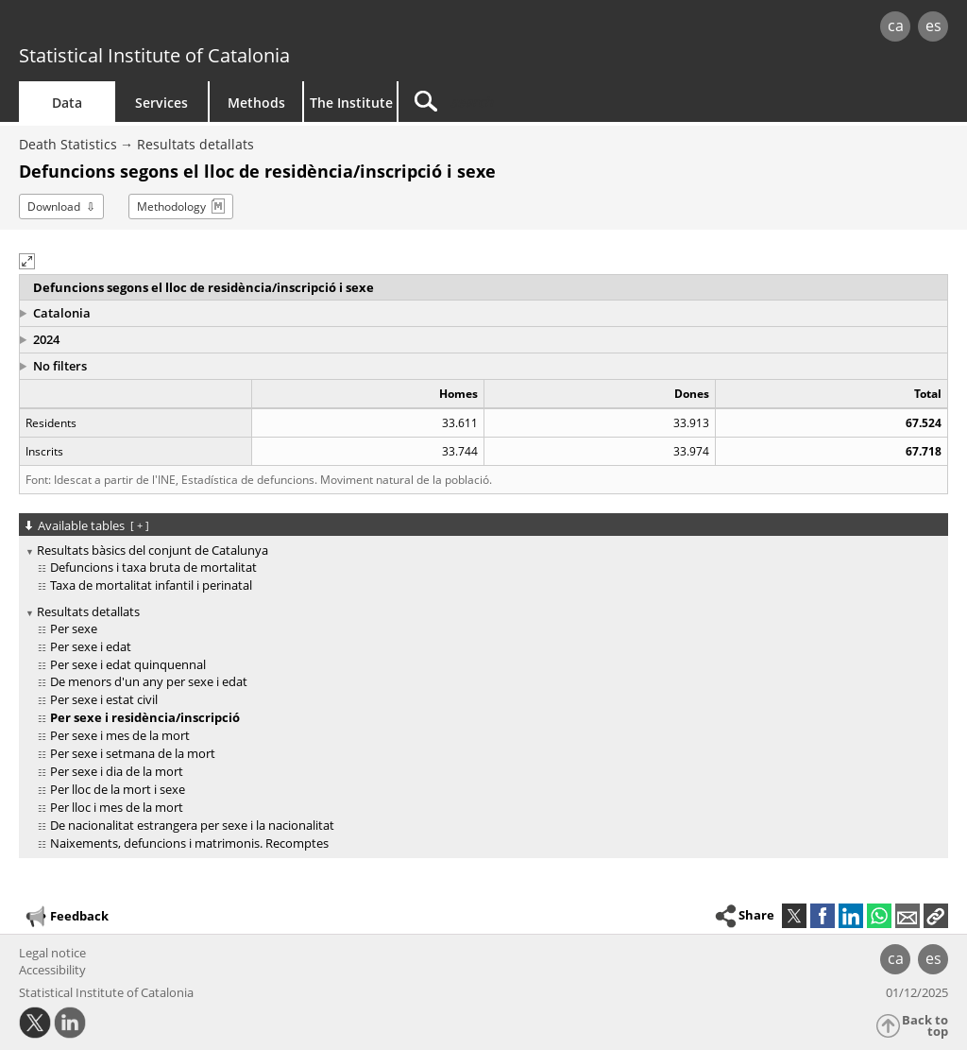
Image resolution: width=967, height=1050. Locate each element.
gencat (205, 27)
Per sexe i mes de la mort (120, 735)
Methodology (171, 206)
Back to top (925, 1026)
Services (161, 103)
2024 (46, 339)
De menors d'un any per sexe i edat (148, 681)
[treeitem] (480, 568)
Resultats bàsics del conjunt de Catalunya (152, 550)
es (933, 25)
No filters (60, 365)
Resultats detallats (195, 144)
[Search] (559, 101)
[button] (27, 261)
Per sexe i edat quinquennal (128, 664)
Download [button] (53, 206)
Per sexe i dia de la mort (116, 771)
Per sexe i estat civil (104, 699)
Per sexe (73, 628)
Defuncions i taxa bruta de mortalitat (153, 567)
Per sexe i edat (90, 646)
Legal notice (52, 952)
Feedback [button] (66, 916)
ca (896, 25)
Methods (256, 103)
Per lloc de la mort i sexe (117, 789)
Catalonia (62, 312)
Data (67, 103)
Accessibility (52, 969)
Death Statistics (68, 144)
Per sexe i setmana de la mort (132, 753)
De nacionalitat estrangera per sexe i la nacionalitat (192, 825)
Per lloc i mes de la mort (116, 807)
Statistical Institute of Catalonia (154, 55)
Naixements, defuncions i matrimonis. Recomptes (189, 843)
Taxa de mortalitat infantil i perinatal (151, 585)
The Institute (351, 103)
